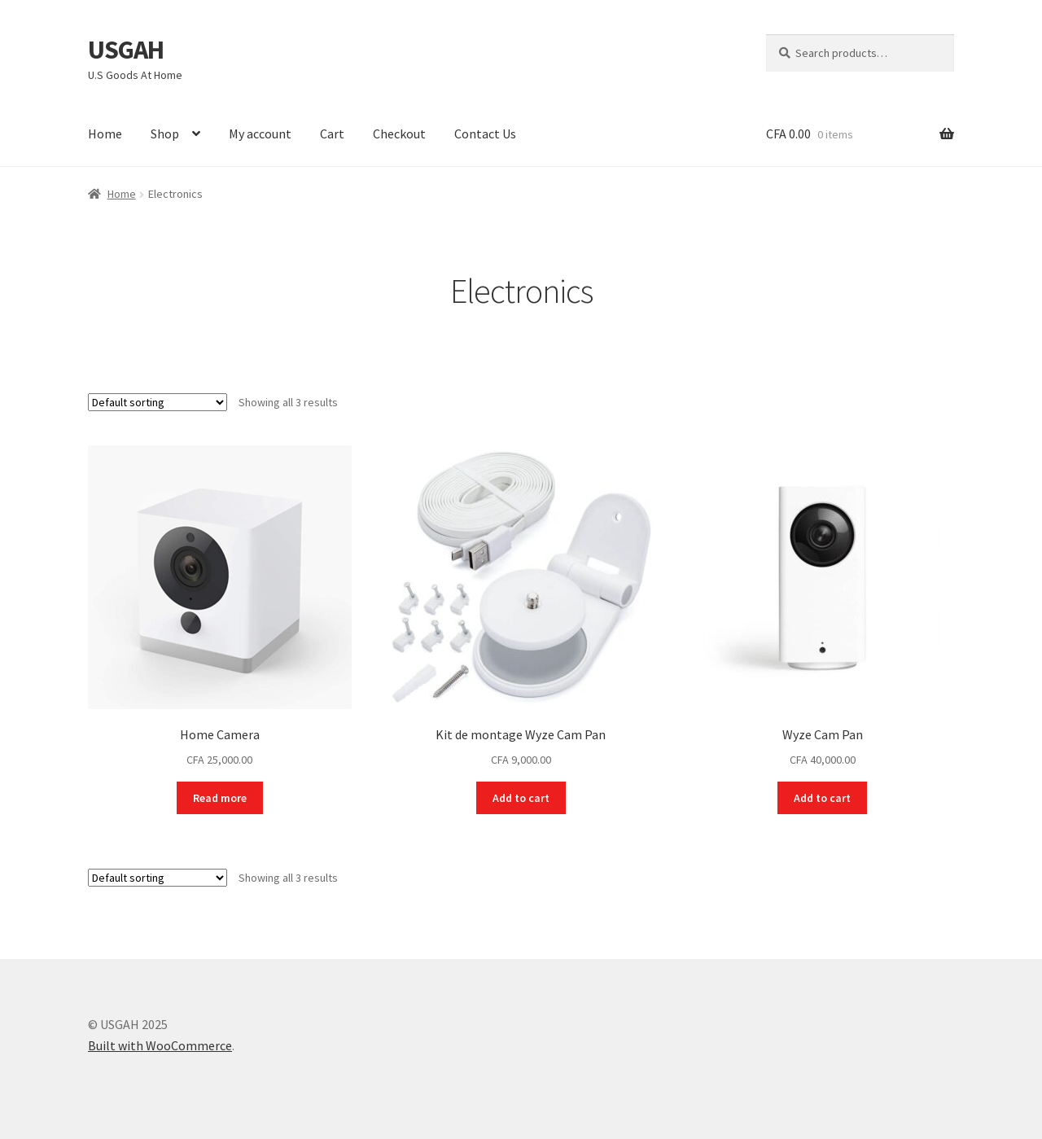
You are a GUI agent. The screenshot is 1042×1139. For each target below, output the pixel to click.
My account (260, 133)
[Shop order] (157, 402)
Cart (332, 133)
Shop (165, 133)
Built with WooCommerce (160, 1045)
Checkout (399, 133)
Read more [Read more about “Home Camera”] (220, 798)
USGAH (126, 49)
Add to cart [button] (521, 798)
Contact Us (485, 133)
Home (105, 133)
